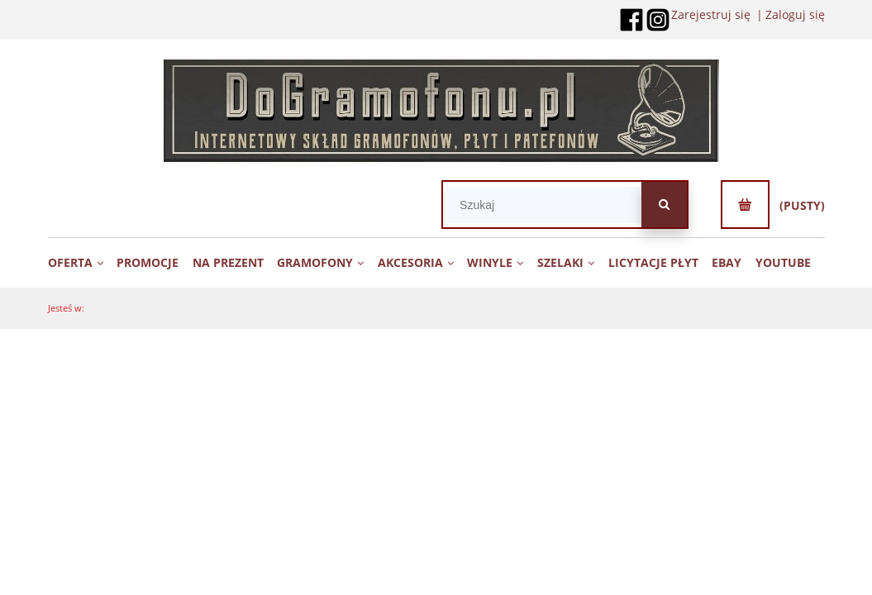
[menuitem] (81, 262)
